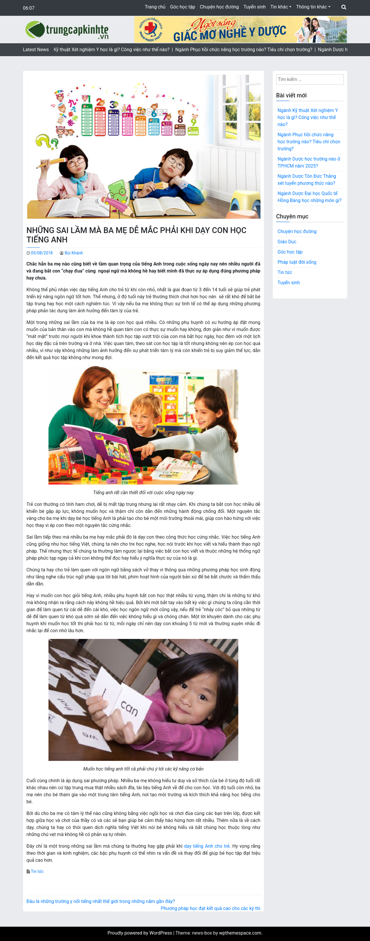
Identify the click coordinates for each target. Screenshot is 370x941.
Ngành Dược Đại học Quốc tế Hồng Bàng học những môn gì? (310, 197)
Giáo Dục (287, 241)
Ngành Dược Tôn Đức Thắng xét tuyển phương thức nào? (307, 179)
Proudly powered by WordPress (140, 933)
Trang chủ (155, 7)
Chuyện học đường (219, 7)
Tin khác (279, 7)
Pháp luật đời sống (297, 262)
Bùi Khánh (74, 253)
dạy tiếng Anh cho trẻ (207, 846)
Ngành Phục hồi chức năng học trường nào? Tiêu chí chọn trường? (309, 141)
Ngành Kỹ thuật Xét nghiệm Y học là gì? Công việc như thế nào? (308, 117)
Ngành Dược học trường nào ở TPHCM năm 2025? (309, 162)
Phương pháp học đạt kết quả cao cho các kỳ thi (210, 908)
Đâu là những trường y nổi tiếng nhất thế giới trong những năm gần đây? (101, 901)
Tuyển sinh (255, 7)
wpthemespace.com (240, 933)
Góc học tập (182, 7)
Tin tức (37, 871)
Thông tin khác (311, 7)
